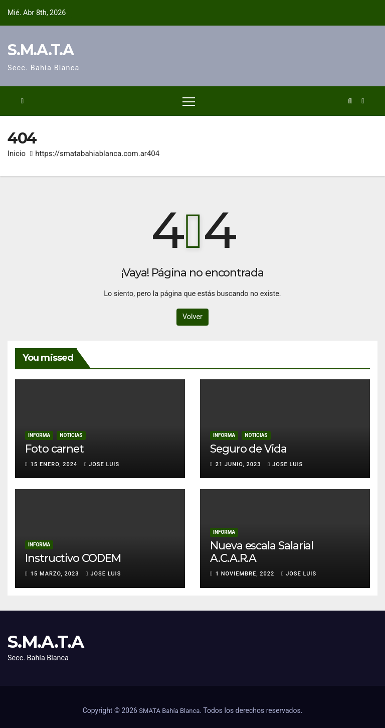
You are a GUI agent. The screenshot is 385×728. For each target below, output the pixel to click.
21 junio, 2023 (239, 464)
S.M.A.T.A (41, 50)
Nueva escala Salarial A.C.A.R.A (261, 551)
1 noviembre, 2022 (246, 573)
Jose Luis (101, 464)
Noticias (71, 435)
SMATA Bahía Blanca (169, 710)
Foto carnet (54, 448)
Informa (39, 435)
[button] (350, 101)
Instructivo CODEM (73, 557)
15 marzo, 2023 (56, 573)
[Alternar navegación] (188, 101)
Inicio (17, 153)
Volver (192, 317)
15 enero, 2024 (55, 464)
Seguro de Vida (248, 448)
